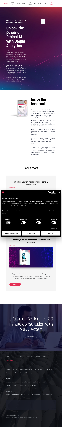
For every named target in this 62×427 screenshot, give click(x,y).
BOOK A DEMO (30, 336)
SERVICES (8, 378)
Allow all (50, 233)
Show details (53, 228)
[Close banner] (59, 192)
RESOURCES (9, 391)
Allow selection (31, 233)
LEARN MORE (15, 284)
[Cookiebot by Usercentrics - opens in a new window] (49, 192)
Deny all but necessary (11, 233)
